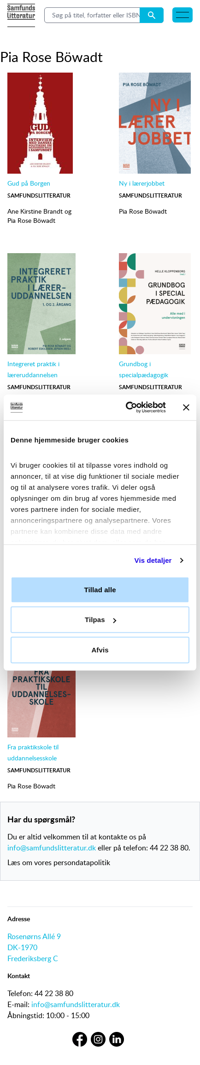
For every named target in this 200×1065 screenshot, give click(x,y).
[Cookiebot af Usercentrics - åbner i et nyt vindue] (126, 408)
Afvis (99, 649)
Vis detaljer (153, 560)
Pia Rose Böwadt (31, 220)
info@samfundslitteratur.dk (51, 848)
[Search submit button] (152, 15)
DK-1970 (22, 947)
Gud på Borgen (28, 183)
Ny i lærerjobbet (142, 183)
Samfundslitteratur (39, 195)
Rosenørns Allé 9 (34, 936)
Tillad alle (100, 589)
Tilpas (100, 619)
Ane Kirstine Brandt (35, 211)
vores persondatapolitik (72, 862)
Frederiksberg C (32, 958)
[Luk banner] (186, 407)
